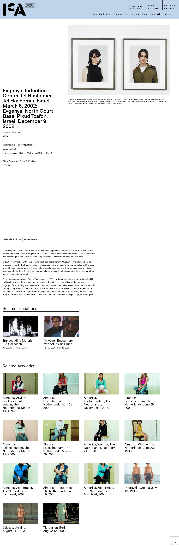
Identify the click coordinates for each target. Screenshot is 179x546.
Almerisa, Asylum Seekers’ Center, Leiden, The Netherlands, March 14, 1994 (16, 280)
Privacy (159, 532)
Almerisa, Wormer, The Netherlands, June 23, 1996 (139, 323)
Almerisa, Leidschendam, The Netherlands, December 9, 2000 (97, 278)
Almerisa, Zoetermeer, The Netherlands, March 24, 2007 (99, 366)
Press (128, 532)
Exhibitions (105, 14)
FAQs (136, 532)
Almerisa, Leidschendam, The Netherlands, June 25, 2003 (139, 278)
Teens (145, 14)
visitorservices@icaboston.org (16, 502)
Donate (152, 5)
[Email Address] (112, 500)
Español (117, 537)
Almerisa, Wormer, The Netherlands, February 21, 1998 (99, 323)
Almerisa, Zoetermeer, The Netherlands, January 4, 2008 (18, 366)
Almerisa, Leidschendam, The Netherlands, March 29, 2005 (57, 325)
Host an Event (116, 532)
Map (5, 522)
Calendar (119, 14)
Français (126, 537)
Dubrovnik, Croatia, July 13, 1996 (140, 365)
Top (175, 542)
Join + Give (156, 14)
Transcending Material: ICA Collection (18, 218)
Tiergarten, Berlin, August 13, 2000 (55, 405)
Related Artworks (32, 115)
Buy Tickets (170, 5)
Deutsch (134, 537)
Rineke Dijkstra (11, 69)
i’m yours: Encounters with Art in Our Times (58, 218)
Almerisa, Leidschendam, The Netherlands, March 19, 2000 (16, 325)
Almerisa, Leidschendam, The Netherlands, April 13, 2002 (58, 278)
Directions (170, 8)
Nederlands (144, 537)
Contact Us (171, 532)
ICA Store (153, 8)
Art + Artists (133, 14)
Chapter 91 (148, 532)
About (167, 14)
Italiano (153, 537)
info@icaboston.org (12, 510)
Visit (94, 14)
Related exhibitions (12, 115)
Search (174, 15)
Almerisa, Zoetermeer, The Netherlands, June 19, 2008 (58, 366)
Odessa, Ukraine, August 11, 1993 (14, 405)
